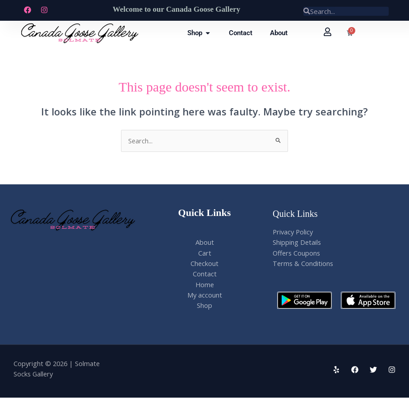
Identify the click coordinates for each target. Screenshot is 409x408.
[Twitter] (373, 369)
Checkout (204, 263)
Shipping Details (297, 242)
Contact (205, 273)
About (204, 242)
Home (204, 284)
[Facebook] (354, 369)
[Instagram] (391, 369)
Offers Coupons (296, 252)
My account (204, 294)
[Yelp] (336, 369)
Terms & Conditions (303, 263)
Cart (204, 252)
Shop (204, 305)
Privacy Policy (293, 231)
